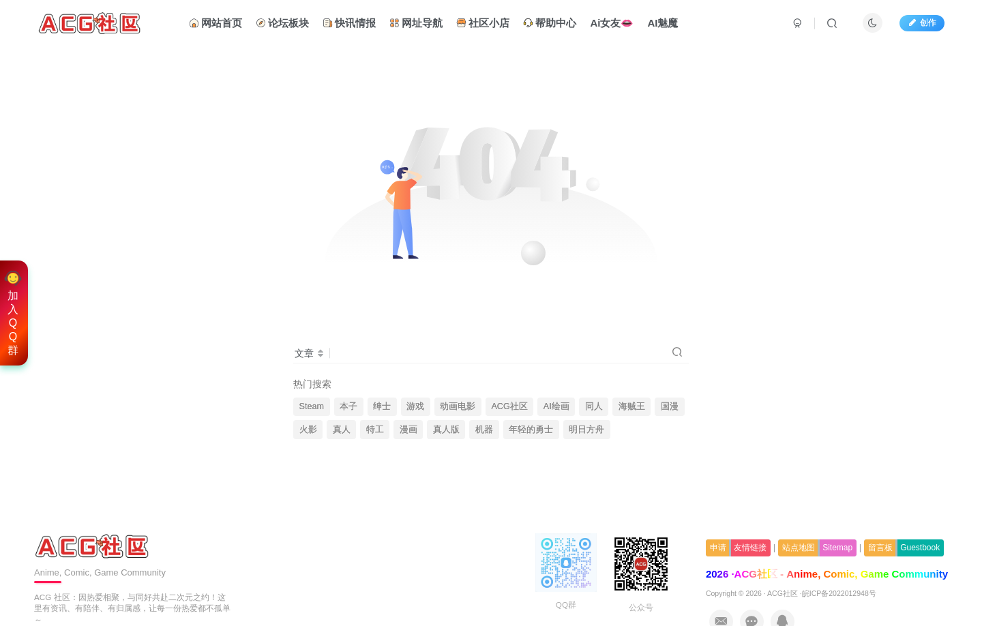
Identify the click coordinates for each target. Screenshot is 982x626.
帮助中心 (549, 23)
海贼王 (632, 406)
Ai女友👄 (612, 23)
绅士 (382, 406)
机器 (484, 429)
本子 (348, 406)
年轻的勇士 (531, 429)
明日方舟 (586, 429)
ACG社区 (509, 406)
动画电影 (457, 406)
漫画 (408, 429)
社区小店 (482, 23)
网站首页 (215, 23)
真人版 (446, 429)
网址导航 (416, 23)
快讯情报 (349, 23)
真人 (342, 429)
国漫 (670, 406)
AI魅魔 (662, 23)
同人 (594, 406)
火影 (308, 429)
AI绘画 (556, 406)
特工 (375, 429)
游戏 (415, 406)
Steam (311, 406)
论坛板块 (282, 23)
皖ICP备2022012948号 (839, 593)
